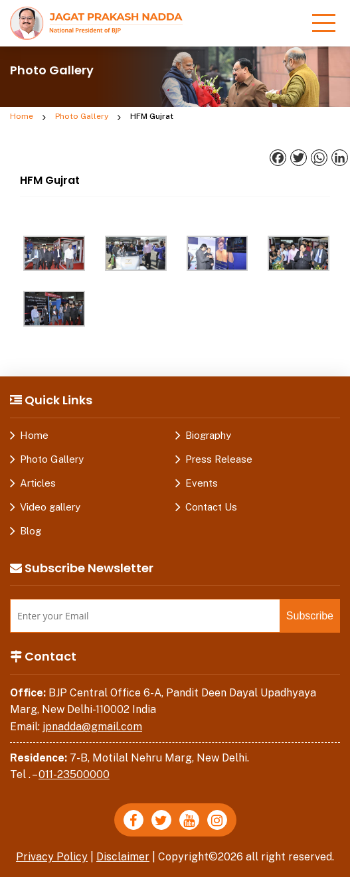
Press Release (218, 459)
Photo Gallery (81, 116)
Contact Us (211, 507)
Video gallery (50, 507)
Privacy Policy (52, 856)
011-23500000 (74, 774)
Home (21, 116)
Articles (38, 483)
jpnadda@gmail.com (92, 726)
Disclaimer (122, 856)
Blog (30, 530)
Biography (208, 435)
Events (201, 483)
